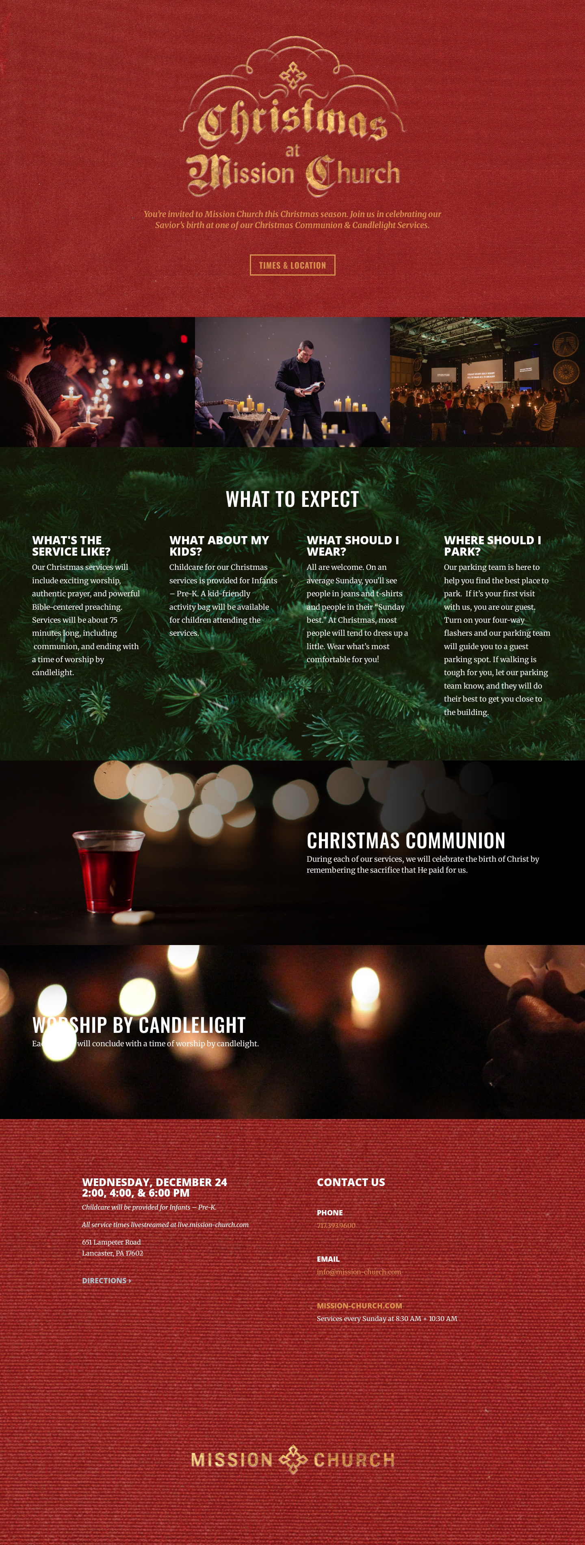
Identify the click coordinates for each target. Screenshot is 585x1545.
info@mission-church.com (359, 1272)
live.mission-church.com (213, 1225)
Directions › (106, 1280)
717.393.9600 (336, 1225)
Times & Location (292, 265)
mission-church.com (359, 1305)
